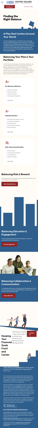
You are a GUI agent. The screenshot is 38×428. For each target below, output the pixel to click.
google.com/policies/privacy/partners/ (12, 418)
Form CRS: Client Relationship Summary (15, 409)
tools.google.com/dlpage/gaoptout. (25, 419)
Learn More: (10, 100)
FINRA (17, 386)
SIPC (20, 386)
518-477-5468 (28, 6)
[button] (9, 6)
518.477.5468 (18, 369)
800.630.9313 (26, 369)
